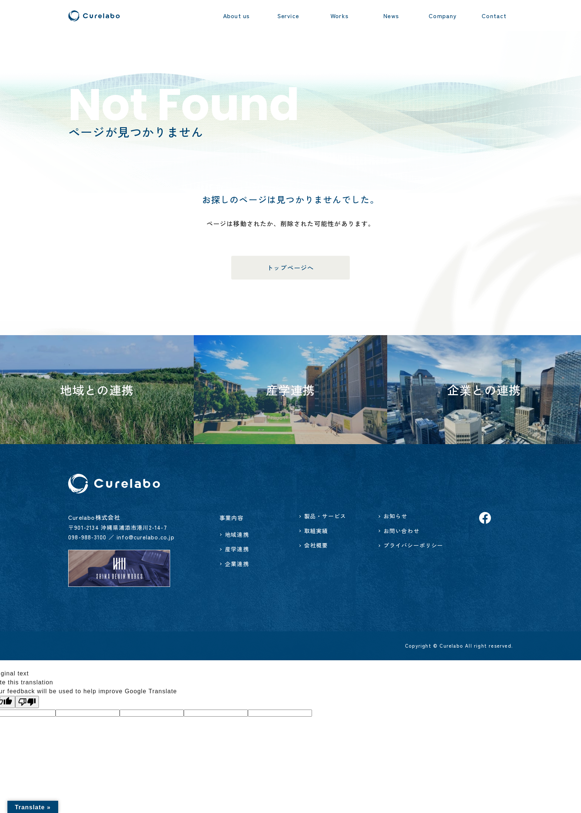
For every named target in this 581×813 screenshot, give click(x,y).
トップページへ (290, 267)
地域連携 (237, 534)
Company (442, 15)
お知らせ (396, 516)
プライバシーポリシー (414, 545)
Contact (494, 15)
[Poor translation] (27, 702)
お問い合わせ (401, 531)
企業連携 (237, 564)
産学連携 (237, 549)
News (391, 15)
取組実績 (316, 531)
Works (340, 15)
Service (288, 15)
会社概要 (316, 545)
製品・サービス (325, 516)
